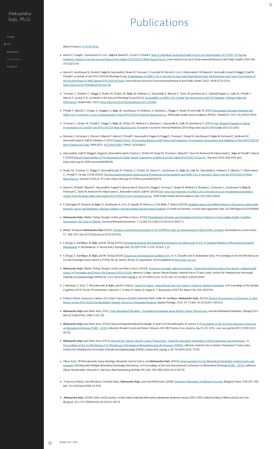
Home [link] (11, 36)
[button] (271, 5)
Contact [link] (12, 66)
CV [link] (9, 44)
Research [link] (12, 51)
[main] (159, 22)
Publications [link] (14, 59)
